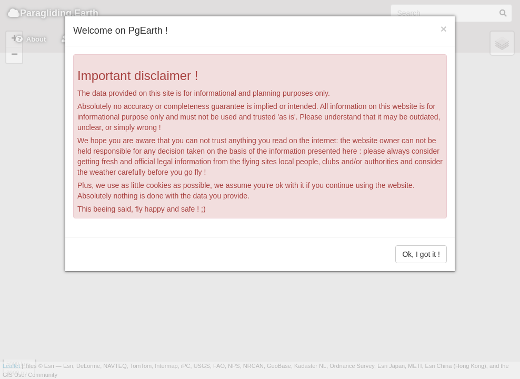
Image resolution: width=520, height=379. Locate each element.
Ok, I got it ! (421, 254)
